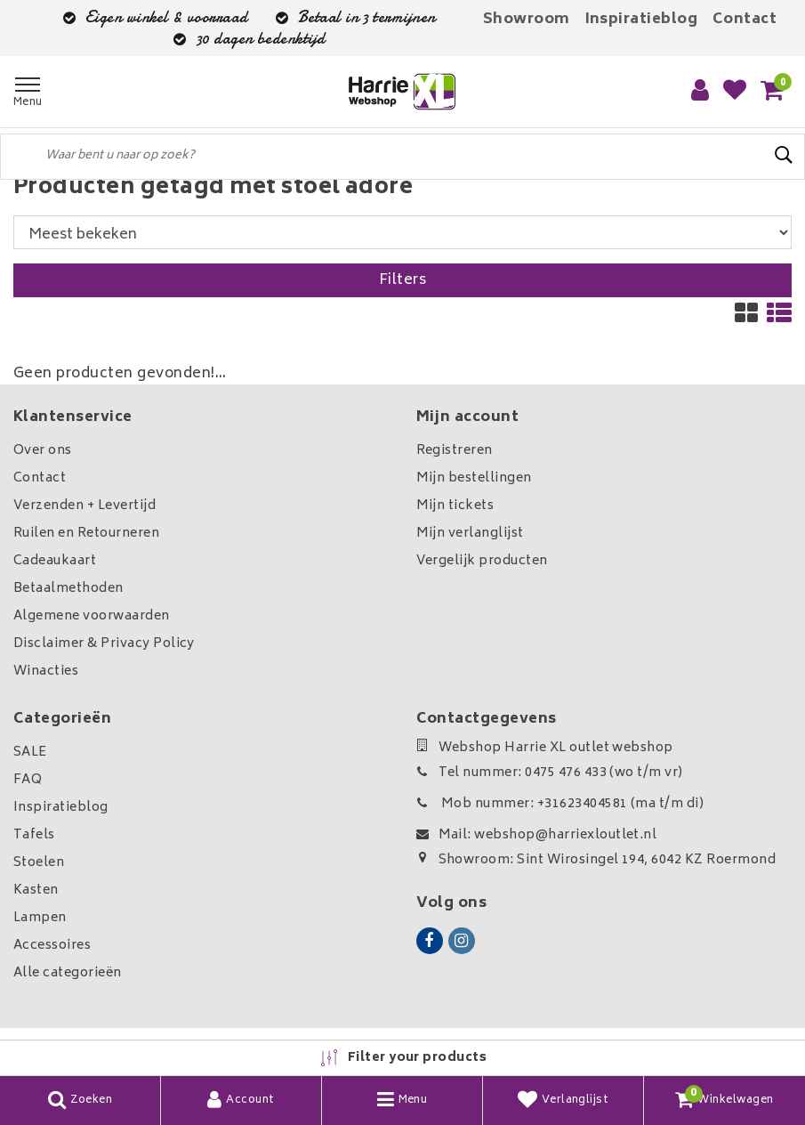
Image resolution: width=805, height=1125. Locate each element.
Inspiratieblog (641, 19)
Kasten (36, 890)
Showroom (526, 19)
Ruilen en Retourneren (86, 533)
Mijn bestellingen (474, 478)
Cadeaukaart (54, 561)
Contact (744, 19)
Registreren (454, 451)
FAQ (27, 780)
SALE (30, 752)
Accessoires (52, 946)
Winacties (45, 671)
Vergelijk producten (482, 561)
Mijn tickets (455, 506)
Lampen (40, 918)
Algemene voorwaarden (91, 616)
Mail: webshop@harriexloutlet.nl (536, 835)
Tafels (34, 835)
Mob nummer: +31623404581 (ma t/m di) (560, 804)
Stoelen (38, 863)
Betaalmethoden (68, 589)
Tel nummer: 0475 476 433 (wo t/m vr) (549, 773)
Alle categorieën (67, 973)
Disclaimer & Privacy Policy (104, 644)
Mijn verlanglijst (470, 533)
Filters (402, 280)
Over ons (42, 451)
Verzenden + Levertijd (84, 506)
